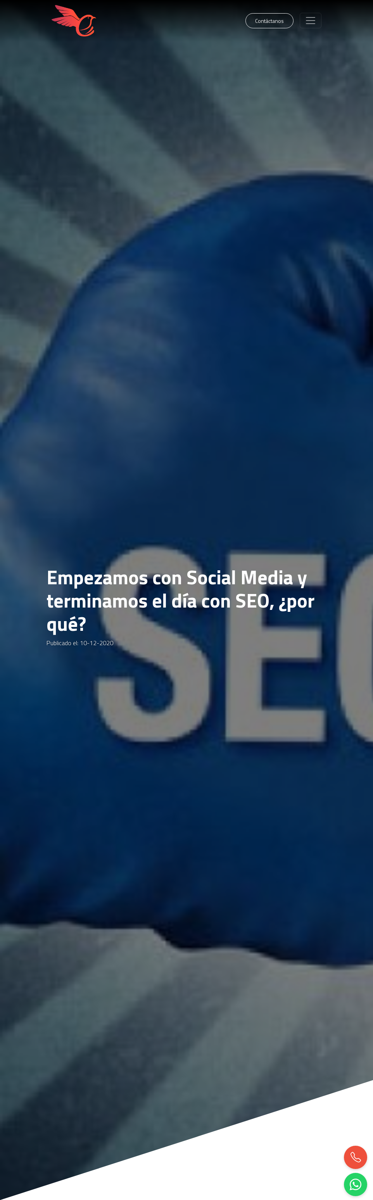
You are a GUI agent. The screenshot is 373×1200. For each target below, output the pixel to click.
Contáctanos (269, 21)
